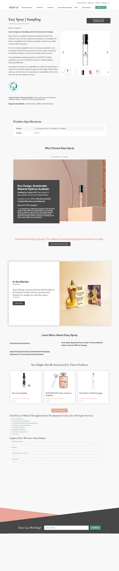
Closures (61, 461)
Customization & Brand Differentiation (25, 423)
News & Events (81, 3)
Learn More (19, 303)
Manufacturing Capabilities (22, 425)
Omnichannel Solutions (34, 343)
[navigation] (63, 52)
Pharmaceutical (61, 443)
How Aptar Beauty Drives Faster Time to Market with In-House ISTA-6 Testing (85, 343)
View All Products (59, 410)
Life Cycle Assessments (20, 432)
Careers (97, 3)
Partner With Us (18, 419)
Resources (91, 3)
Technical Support (19, 427)
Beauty (61, 449)
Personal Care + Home (61, 455)
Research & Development (21, 421)
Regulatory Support (19, 429)
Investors (104, 3)
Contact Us (101, 7)
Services (15, 434)
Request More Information (98, 20)
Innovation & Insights (65, 7)
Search (95, 527)
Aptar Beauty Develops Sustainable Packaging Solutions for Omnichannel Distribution (34, 352)
